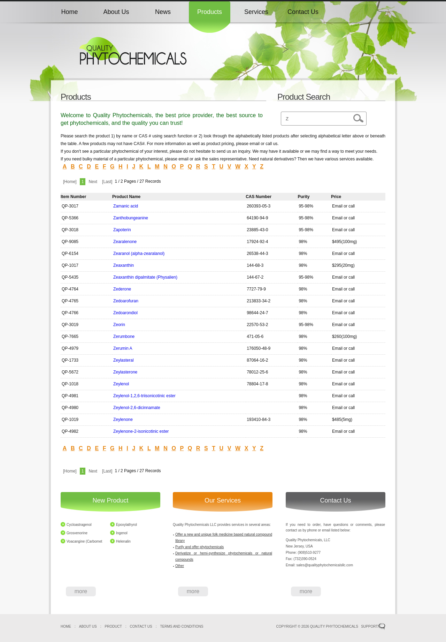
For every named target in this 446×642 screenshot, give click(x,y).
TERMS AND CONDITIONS (181, 626)
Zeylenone (123, 419)
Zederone (122, 289)
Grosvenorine (77, 533)
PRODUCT (113, 626)
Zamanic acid (125, 206)
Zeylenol (121, 384)
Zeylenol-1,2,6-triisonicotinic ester (144, 395)
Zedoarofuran (125, 301)
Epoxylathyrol (126, 525)
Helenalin (123, 541)
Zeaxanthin (123, 265)
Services (256, 11)
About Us (116, 11)
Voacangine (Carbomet (84, 541)
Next (93, 181)
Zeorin (119, 324)
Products (209, 11)
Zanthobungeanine (130, 218)
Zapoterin (122, 229)
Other (179, 566)
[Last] (107, 181)
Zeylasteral (123, 360)
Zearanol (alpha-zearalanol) (138, 253)
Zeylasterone (125, 372)
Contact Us (302, 11)
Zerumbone (123, 336)
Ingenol (122, 533)
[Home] (70, 181)
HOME (66, 626)
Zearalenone (125, 241)
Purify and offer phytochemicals (199, 547)
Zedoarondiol (125, 312)
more (81, 591)
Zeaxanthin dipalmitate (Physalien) (145, 277)
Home (69, 11)
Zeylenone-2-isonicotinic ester (141, 431)
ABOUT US (88, 626)
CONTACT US (141, 626)
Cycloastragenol (79, 525)
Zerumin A (122, 348)
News (163, 11)
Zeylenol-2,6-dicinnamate (136, 407)
